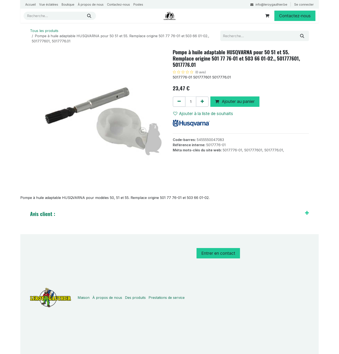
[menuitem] (30, 4)
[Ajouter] (202, 101)
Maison (84, 297)
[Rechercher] (89, 16)
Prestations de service (167, 297)
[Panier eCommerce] (267, 15)
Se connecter (304, 4)
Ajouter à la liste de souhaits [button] (203, 113)
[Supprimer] (179, 101)
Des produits (135, 297)
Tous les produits (44, 31)
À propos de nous (107, 297)
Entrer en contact (218, 253)
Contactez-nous (295, 15)
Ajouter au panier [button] (235, 101)
